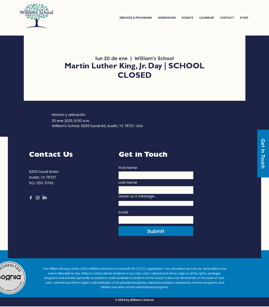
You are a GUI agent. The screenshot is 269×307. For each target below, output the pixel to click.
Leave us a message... (138, 196)
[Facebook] (30, 197)
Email (123, 212)
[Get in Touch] (263, 153)
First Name (128, 168)
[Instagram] (37, 197)
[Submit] (156, 231)
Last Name (128, 182)
